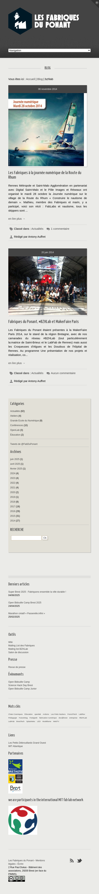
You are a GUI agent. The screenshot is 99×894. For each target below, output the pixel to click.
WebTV (56, 721)
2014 (12, 520)
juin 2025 (14, 459)
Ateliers (14, 416)
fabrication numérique (48, 718)
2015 (12, 516)
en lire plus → (16, 218)
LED (39, 721)
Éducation (15, 434)
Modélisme (47, 721)
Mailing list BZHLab (18, 649)
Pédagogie (12, 718)
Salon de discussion (18, 652)
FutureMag (23, 718)
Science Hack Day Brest (20, 685)
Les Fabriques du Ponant (21, 860)
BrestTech (20, 721)
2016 (12, 511)
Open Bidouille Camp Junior (22, 688)
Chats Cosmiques (15, 714)
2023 (12, 478)
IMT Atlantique (15, 746)
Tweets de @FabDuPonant (23, 444)
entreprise (73, 718)
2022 (12, 483)
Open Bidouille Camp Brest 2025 (24, 602)
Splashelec (30, 721)
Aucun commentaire (63, 373)
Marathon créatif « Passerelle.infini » (26, 613)
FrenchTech (72, 714)
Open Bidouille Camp (19, 682)
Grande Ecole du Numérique (24, 420)
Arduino (46, 714)
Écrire (20, 864)
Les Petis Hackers (58, 714)
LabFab (11, 721)
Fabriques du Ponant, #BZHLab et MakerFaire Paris (43, 322)
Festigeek (33, 718)
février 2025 (16, 468)
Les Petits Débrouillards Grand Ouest (27, 742)
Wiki (10, 642)
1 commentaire (60, 228)
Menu (95, 4)
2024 (12, 473)
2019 (12, 497)
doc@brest (63, 718)
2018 (12, 501)
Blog (40, 79)
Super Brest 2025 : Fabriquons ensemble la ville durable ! (37, 592)
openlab (37, 714)
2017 (12, 506)
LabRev (82, 714)
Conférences (16, 425)
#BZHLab (83, 718)
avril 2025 (15, 464)
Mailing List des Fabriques (21, 645)
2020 (12, 492)
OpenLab (14, 430)
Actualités (37, 228)
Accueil (30, 79)
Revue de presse (17, 667)
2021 (12, 487)
